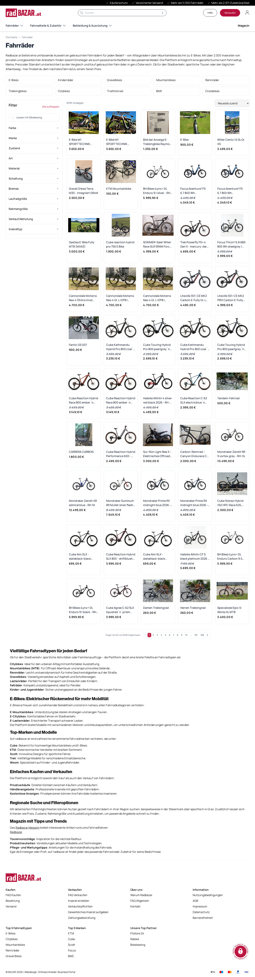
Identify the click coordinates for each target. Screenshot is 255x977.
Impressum (200, 907)
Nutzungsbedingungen (208, 895)
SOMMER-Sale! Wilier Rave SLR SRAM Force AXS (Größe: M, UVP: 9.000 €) (157, 244)
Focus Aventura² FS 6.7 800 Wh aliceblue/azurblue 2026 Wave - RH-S (230, 191)
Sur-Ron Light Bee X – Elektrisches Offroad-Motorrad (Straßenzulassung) (157, 454)
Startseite (11, 37)
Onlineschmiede (47, 972)
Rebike (134, 939)
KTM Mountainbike (118, 189)
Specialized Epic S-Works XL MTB (229, 610)
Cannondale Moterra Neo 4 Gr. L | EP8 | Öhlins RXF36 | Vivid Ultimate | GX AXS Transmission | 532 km (120, 298)
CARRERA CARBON (81, 452)
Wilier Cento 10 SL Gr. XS (231, 142)
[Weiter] (207, 635)
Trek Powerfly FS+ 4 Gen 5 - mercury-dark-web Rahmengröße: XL (195, 244)
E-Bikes (10, 934)
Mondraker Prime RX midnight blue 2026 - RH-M (194, 503)
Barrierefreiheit (203, 918)
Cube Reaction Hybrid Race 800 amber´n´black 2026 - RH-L (120, 400)
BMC (71, 956)
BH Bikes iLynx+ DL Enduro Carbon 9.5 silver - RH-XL (229, 556)
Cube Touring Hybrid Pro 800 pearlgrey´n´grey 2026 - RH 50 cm (231, 347)
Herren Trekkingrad (193, 608)
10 (186, 634)
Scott (71, 945)
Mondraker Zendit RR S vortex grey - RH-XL (231, 454)
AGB (195, 901)
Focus (72, 951)
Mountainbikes (15, 945)
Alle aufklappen (50, 106)
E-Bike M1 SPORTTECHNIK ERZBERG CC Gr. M (81, 142)
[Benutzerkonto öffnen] (247, 12)
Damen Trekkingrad (156, 608)
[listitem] (29, 80)
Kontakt (135, 907)
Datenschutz (201, 912)
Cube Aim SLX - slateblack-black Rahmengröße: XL (155, 556)
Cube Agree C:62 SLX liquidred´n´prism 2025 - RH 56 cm (120, 610)
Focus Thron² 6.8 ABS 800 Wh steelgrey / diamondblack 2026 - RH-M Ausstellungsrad (231, 244)
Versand (11, 907)
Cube (71, 939)
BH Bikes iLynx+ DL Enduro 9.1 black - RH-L (83, 610)
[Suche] (122, 12)
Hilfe (210, 12)
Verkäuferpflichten (80, 907)
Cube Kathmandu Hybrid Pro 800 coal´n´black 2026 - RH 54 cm (194, 347)
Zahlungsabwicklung (81, 918)
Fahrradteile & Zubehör (48, 26)
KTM (71, 934)
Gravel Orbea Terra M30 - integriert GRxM (83, 191)
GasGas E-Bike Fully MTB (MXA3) (81, 244)
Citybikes (12, 939)
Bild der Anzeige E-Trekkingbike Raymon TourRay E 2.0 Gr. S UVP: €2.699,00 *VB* (157, 142)
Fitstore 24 (137, 934)
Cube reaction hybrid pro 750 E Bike (120, 244)
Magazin (243, 26)
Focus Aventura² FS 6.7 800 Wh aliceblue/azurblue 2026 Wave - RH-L (193, 191)
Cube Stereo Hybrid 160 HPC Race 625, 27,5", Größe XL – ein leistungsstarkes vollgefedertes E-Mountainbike (230, 503)
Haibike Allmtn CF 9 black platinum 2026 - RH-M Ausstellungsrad (194, 556)
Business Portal (66, 972)
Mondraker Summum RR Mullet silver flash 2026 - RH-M (120, 503)
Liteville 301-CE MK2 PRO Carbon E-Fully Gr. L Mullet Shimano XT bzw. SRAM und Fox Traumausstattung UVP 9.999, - (230, 298)
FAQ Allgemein (139, 901)
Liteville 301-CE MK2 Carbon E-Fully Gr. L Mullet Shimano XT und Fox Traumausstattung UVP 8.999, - (193, 298)
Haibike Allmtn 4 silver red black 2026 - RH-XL (157, 400)
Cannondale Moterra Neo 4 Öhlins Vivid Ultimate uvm (83, 298)
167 (196, 634)
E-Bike (184, 140)
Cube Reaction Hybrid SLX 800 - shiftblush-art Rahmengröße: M (120, 556)
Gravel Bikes (13, 956)
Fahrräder (14, 26)
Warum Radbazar (141, 895)
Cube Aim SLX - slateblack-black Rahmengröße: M (80, 556)
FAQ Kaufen (13, 895)
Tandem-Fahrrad (228, 398)
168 (202, 634)
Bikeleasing (137, 945)
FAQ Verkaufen (77, 895)
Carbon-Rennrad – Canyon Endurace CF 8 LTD (194, 454)
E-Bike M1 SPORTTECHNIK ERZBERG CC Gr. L (117, 142)
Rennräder (12, 951)
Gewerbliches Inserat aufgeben (88, 912)
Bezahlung (13, 901)
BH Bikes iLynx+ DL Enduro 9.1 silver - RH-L (157, 191)
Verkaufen (230, 12)
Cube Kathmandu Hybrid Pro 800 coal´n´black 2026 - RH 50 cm (120, 347)
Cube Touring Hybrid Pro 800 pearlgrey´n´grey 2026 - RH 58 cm (157, 347)
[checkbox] (12, 117)
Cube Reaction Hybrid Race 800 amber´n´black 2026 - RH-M (83, 400)
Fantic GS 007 (78, 345)
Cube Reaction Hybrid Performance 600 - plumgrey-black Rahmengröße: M (120, 454)
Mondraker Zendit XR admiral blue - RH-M (83, 503)
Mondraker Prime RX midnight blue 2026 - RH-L (157, 503)
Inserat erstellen (78, 901)
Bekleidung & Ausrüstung (92, 26)
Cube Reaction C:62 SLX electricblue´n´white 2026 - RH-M (193, 400)
